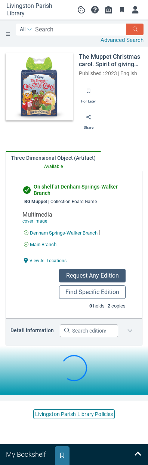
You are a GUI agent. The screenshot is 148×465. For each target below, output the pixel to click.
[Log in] (135, 9)
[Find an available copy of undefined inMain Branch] (40, 244)
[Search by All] (26, 29)
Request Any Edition (92, 275)
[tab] (53, 161)
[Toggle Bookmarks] (122, 9)
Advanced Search (122, 40)
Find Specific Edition (92, 292)
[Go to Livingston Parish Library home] (36, 9)
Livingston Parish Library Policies (74, 414)
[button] (95, 9)
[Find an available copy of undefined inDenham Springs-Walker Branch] (60, 233)
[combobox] (80, 29)
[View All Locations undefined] (45, 260)
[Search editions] (89, 330)
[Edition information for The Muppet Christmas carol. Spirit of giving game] (130, 330)
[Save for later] (88, 93)
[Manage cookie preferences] (81, 9)
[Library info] (108, 9)
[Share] (88, 120)
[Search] (135, 29)
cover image (34, 221)
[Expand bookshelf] (137, 454)
